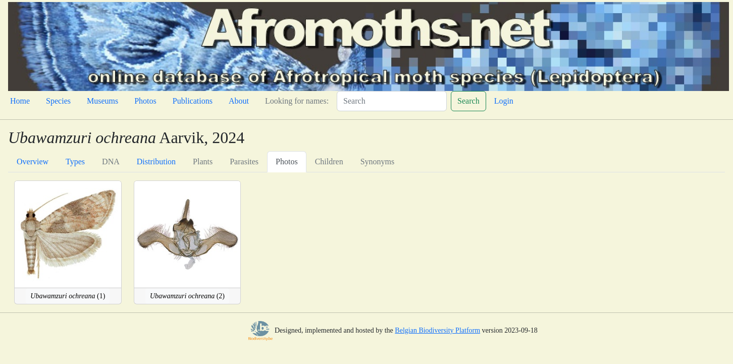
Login (503, 101)
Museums (102, 101)
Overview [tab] (32, 161)
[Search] (392, 101)
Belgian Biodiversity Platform (437, 330)
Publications (193, 101)
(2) (187, 296)
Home (20, 101)
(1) (67, 296)
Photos (145, 101)
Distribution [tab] (156, 161)
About (239, 101)
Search (468, 101)
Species (58, 101)
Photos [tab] (287, 161)
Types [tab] (75, 161)
